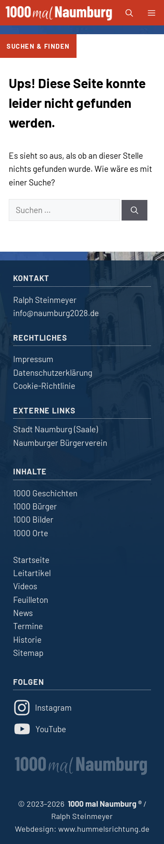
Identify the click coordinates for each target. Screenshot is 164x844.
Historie (27, 639)
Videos (25, 586)
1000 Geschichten (45, 493)
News (23, 613)
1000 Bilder (33, 519)
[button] (129, 12)
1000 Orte (30, 533)
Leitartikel (32, 573)
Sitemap (28, 653)
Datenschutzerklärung (52, 372)
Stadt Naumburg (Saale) (55, 429)
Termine (28, 626)
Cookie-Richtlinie (44, 386)
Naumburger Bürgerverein (60, 443)
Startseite (31, 560)
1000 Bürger (35, 506)
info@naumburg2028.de (56, 313)
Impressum (33, 359)
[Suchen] (134, 210)
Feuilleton (30, 600)
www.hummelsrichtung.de (104, 828)
